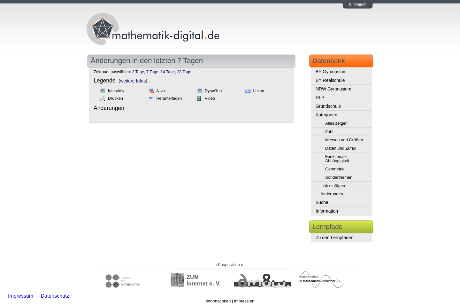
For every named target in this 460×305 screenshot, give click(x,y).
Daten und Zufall (340, 148)
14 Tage (168, 72)
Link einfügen (332, 185)
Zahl (329, 131)
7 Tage (152, 72)
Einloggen (357, 4)
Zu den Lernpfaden (334, 237)
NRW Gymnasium (333, 88)
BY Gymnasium (331, 71)
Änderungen (331, 194)
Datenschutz (55, 296)
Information (327, 211)
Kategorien (326, 114)
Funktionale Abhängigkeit (337, 158)
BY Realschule (330, 80)
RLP (320, 97)
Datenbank (328, 60)
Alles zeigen (336, 123)
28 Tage (184, 72)
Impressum (244, 301)
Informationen (218, 301)
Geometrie (335, 169)
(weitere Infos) (133, 80)
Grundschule (328, 106)
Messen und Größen (344, 139)
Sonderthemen (338, 177)
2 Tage (138, 72)
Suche (322, 202)
